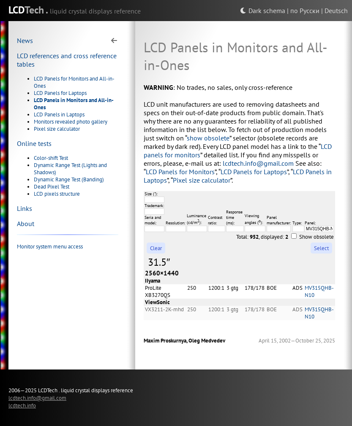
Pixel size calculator (57, 128)
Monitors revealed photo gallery (70, 121)
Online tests (34, 143)
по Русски (304, 10)
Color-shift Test (51, 158)
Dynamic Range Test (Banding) (69, 179)
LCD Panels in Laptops (59, 114)
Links (24, 208)
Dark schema (262, 10)
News (25, 40)
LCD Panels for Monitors (180, 171)
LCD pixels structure (57, 193)
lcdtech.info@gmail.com (258, 163)
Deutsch (336, 10)
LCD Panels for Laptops (60, 93)
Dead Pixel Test (51, 186)
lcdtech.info (22, 405)
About (25, 223)
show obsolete (208, 138)
